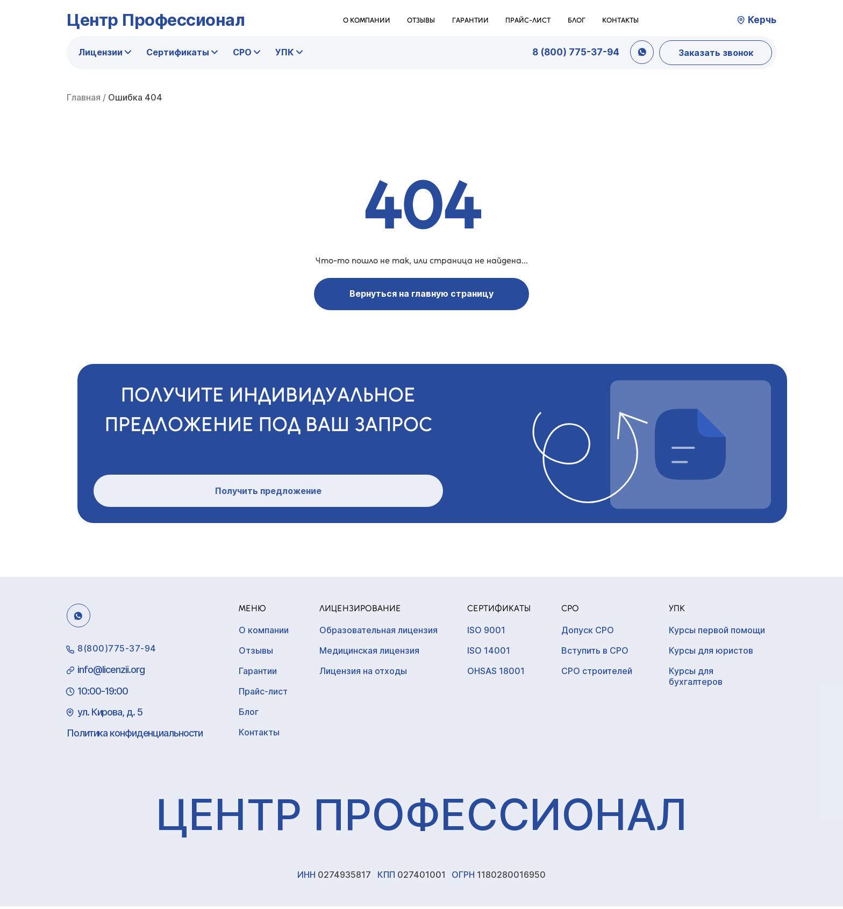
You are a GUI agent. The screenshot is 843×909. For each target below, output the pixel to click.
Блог (576, 20)
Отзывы (421, 20)
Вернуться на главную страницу (421, 293)
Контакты (620, 20)
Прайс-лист (528, 20)
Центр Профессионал (156, 20)
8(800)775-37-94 (116, 651)
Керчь (762, 20)
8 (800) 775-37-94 (575, 52)
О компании (366, 20)
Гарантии (470, 20)
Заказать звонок (715, 52)
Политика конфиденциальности (135, 735)
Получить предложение (268, 493)
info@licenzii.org (111, 672)
